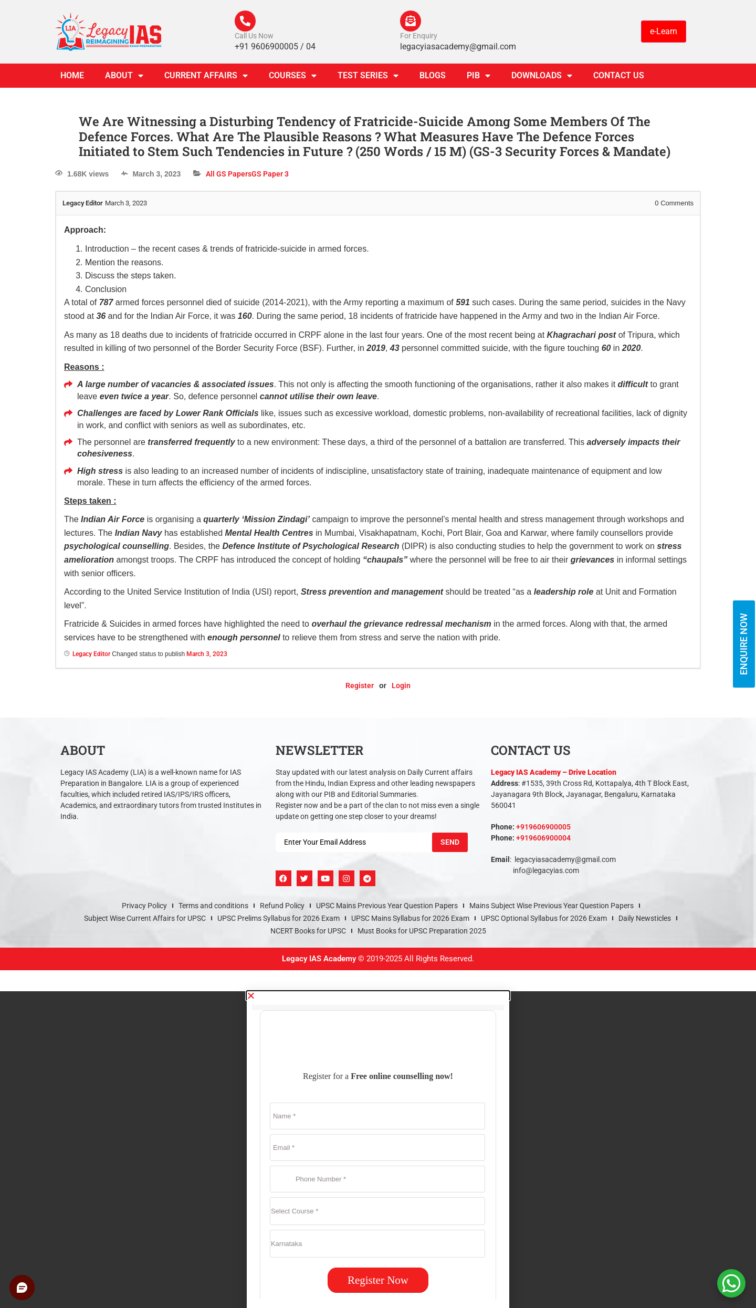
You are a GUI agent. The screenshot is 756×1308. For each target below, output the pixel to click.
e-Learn (663, 31)
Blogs (432, 75)
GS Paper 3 (270, 174)
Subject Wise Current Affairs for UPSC (145, 918)
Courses (293, 75)
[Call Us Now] (245, 21)
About (124, 75)
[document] (378, 1149)
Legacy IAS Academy (319, 958)
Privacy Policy (144, 905)
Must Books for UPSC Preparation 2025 (422, 931)
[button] (378, 995)
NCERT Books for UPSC (308, 931)
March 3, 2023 (206, 654)
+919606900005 (543, 827)
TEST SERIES (368, 75)
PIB (478, 75)
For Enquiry (418, 36)
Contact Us (618, 75)
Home (72, 75)
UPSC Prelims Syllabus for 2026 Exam (278, 918)
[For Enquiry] (410, 21)
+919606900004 (543, 838)
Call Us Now (254, 36)
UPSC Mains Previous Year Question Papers (387, 905)
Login (401, 685)
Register (359, 685)
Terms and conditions (213, 905)
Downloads (541, 75)
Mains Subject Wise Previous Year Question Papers (551, 905)
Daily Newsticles (644, 918)
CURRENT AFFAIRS (206, 75)
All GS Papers (228, 174)
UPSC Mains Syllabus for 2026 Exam (410, 918)
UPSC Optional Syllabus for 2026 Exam (544, 918)
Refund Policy (282, 905)
